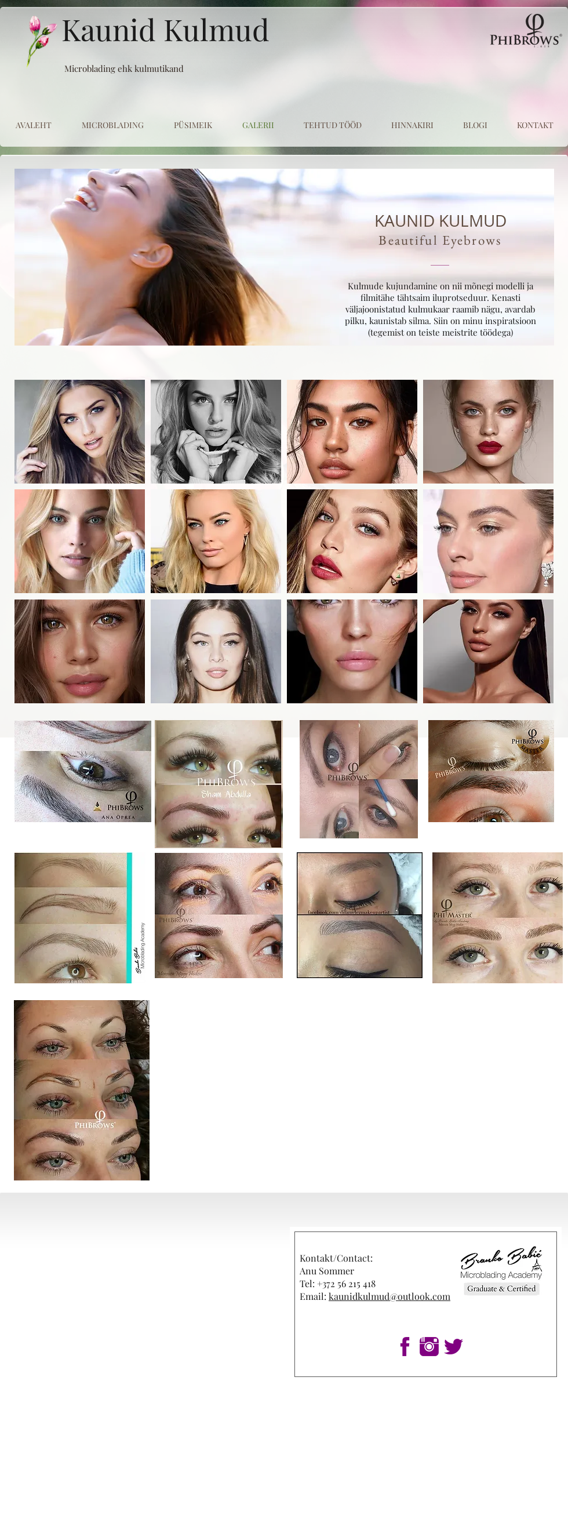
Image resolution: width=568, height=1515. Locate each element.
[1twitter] (453, 1346)
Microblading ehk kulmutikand (124, 68)
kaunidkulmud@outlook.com (389, 1296)
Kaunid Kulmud (165, 29)
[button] (79, 432)
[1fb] (404, 1346)
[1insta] (429, 1346)
